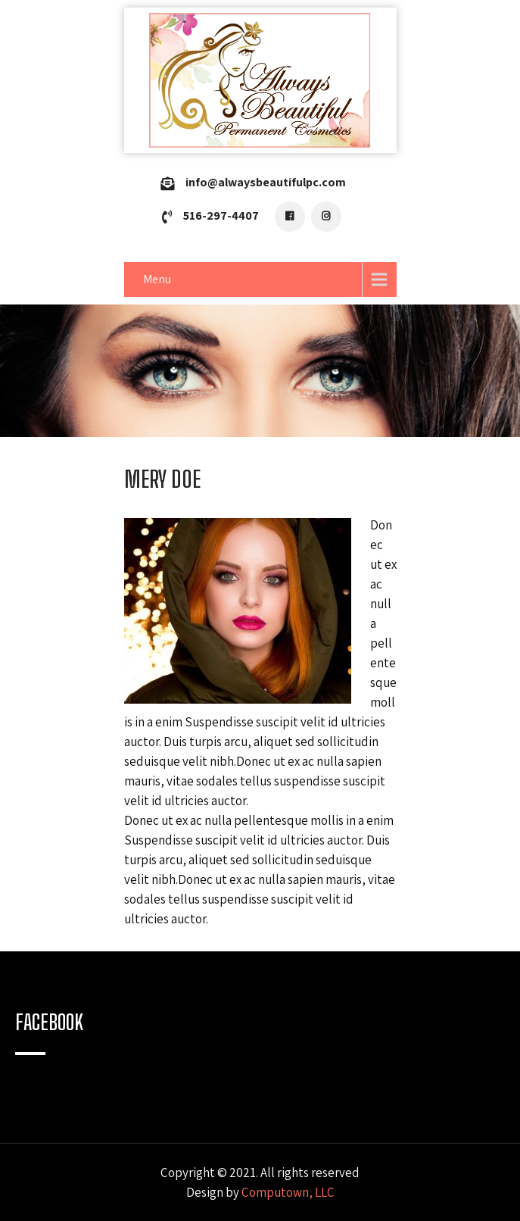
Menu (157, 279)
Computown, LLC (288, 1192)
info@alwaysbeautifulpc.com (265, 182)
